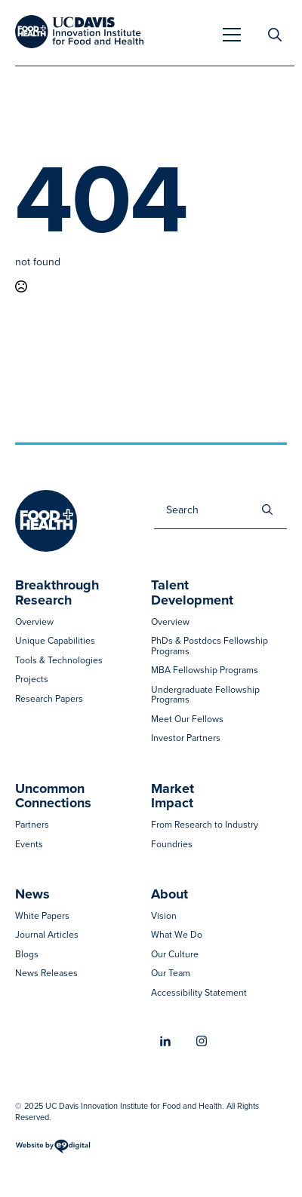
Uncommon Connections (53, 797)
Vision (164, 916)
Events (29, 845)
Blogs (27, 955)
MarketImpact (172, 797)
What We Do (176, 935)
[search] (267, 509)
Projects (31, 679)
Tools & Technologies (59, 661)
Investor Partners (185, 738)
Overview (34, 622)
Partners (32, 825)
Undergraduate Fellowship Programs (205, 695)
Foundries (172, 845)
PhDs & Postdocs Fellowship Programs (209, 646)
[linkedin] (165, 1041)
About (169, 894)
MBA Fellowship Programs (204, 670)
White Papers (42, 916)
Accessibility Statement (199, 993)
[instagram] (201, 1041)
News (32, 894)
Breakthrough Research (57, 593)
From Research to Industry (204, 825)
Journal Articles (47, 935)
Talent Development (192, 593)
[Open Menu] (231, 35)
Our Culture (175, 955)
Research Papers (49, 699)
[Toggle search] (274, 34)
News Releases (46, 973)
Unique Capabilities (55, 641)
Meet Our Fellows (187, 719)
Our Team (170, 973)
